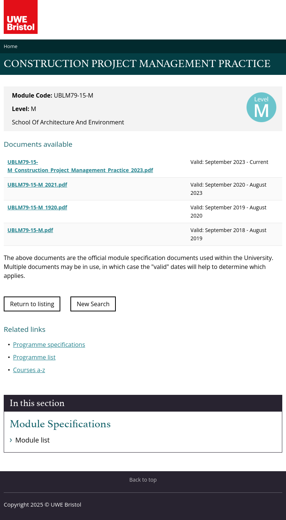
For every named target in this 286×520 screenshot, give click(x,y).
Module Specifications (60, 424)
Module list (32, 439)
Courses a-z (29, 370)
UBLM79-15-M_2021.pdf (37, 184)
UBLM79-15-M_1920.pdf (37, 207)
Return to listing (32, 304)
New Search (93, 304)
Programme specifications (49, 344)
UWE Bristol (66, 504)
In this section (37, 403)
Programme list (34, 357)
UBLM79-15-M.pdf (30, 230)
